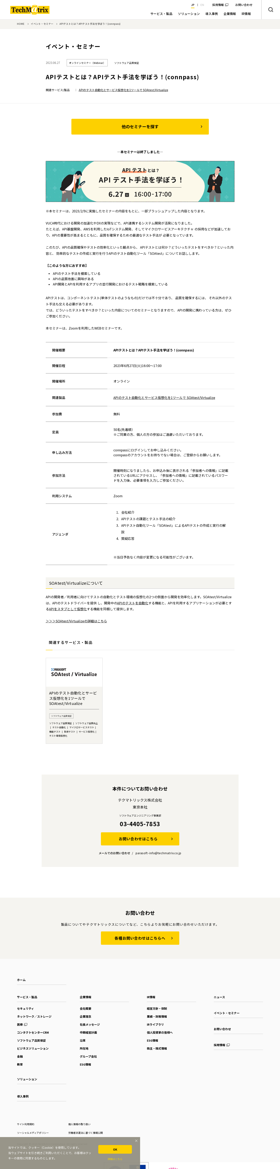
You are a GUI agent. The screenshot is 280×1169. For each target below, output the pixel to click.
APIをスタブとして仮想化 (68, 608)
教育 (20, 1064)
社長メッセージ (90, 1024)
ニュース (219, 997)
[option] (74, 701)
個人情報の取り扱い (79, 1124)
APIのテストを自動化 (132, 602)
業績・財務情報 (157, 1016)
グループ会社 (88, 1056)
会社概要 (85, 1008)
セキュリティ (25, 1008)
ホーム (21, 980)
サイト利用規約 (25, 1124)
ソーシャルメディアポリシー (33, 1132)
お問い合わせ (222, 1029)
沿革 (83, 1040)
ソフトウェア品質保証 (31, 1040)
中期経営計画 (88, 1032)
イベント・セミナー (42, 23)
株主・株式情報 (157, 1048)
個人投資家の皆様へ (160, 1032)
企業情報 (85, 997)
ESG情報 (85, 1064)
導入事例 (23, 1096)
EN (202, 5)
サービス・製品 (27, 997)
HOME (21, 23)
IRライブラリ (155, 1024)
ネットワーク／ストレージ (34, 1016)
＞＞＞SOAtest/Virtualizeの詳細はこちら (76, 620)
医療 (20, 1024)
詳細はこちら (115, 1159)
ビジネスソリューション (33, 1048)
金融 (20, 1056)
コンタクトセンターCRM (33, 1032)
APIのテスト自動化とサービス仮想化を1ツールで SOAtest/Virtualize (123, 90)
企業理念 (85, 1016)
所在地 (84, 1048)
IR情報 (151, 997)
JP (192, 5)
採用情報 (218, 5)
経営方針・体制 (157, 1008)
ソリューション (27, 1079)
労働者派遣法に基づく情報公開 (85, 1132)
